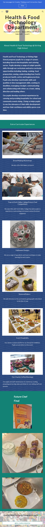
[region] (22, 4)
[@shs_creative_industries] (22, 523)
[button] (2, 11)
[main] (22, 25)
